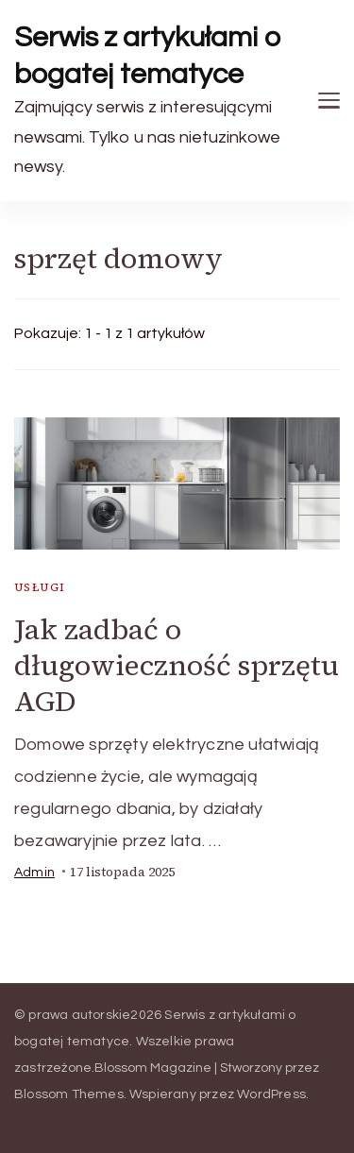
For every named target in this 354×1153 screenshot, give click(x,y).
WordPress (271, 1094)
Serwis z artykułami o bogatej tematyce (147, 56)
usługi (39, 587)
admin (34, 872)
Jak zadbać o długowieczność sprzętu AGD (176, 665)
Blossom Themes (69, 1094)
